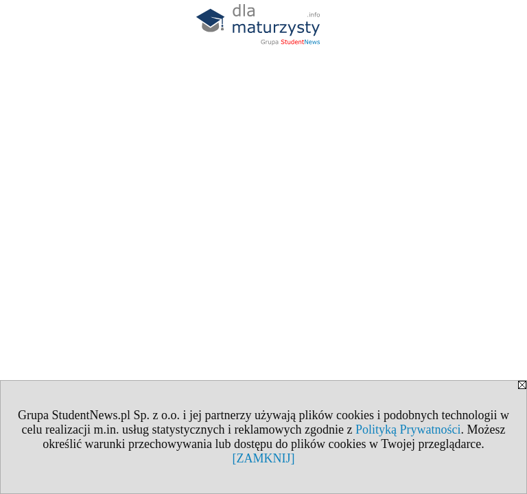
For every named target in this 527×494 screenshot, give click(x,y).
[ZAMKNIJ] (264, 458)
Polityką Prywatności (408, 429)
